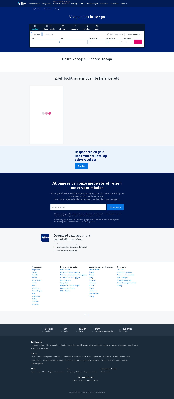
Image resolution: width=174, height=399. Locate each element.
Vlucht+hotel (36, 280)
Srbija (90, 360)
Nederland (54, 360)
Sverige (103, 360)
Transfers (114, 3)
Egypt (33, 372)
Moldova (46, 360)
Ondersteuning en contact (126, 283)
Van (33, 38)
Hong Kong (71, 372)
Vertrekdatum (93, 38)
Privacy (119, 285)
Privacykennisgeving (124, 280)
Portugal (83, 360)
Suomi (118, 360)
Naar (62, 38)
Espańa (95, 357)
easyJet (91, 288)
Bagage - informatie (67, 288)
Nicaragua (122, 345)
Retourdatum (110, 38)
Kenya (39, 372)
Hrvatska (115, 357)
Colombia (62, 345)
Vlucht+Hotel (34, 3)
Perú (136, 345)
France (101, 357)
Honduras (106, 345)
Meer (123, 3)
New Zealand (105, 372)
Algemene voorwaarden (125, 275)
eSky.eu (75, 380)
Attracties (104, 3)
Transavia (92, 280)
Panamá (130, 345)
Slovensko (111, 360)
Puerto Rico (35, 348)
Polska (76, 360)
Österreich (69, 360)
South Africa (59, 372)
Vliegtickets (46, 3)
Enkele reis (49, 34)
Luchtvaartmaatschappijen (70, 272)
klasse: (130, 34)
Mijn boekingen (122, 277)
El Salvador (54, 345)
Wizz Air (91, 275)
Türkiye (94, 372)
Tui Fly (91, 277)
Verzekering (36, 296)
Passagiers (127, 38)
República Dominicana (85, 345)
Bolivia (41, 345)
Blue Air (91, 285)
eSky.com (82, 380)
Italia (128, 357)
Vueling (91, 296)
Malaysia (79, 372)
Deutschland (86, 357)
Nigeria (50, 372)
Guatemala (98, 345)
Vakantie (65, 3)
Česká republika (67, 357)
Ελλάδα (108, 357)
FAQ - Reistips (65, 291)
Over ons (120, 269)
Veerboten (35, 288)
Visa (33, 293)
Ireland (122, 357)
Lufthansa (92, 283)
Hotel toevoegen (116, 34)
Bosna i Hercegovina (44, 357)
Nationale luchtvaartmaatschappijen (73, 275)
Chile (47, 345)
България (56, 357)
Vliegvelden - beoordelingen (70, 285)
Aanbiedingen (92, 3)
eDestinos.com (92, 380)
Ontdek (81, 166)
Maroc (44, 372)
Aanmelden (115, 207)
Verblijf (74, 3)
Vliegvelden (64, 283)
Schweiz (125, 360)
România (96, 360)
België (33, 357)
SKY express (93, 291)
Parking (34, 299)
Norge (61, 360)
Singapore (87, 372)
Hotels (34, 283)
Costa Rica (71, 345)
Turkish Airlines (94, 293)
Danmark (77, 357)
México (114, 345)
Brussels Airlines (94, 269)
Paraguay (44, 348)
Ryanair (91, 272)
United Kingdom (37, 363)
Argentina (34, 345)
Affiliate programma (124, 272)
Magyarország (36, 360)
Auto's (82, 3)
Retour (37, 34)
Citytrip (56, 3)
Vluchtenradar (65, 269)
